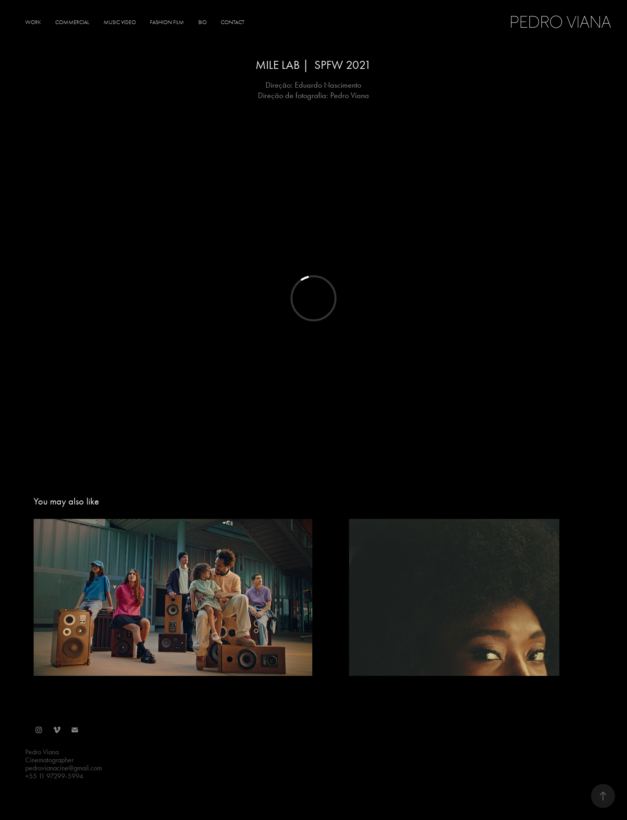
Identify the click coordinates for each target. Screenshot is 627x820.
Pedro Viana (562, 22)
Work (33, 22)
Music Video (120, 22)
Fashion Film (167, 22)
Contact (232, 22)
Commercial (72, 22)
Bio (202, 22)
